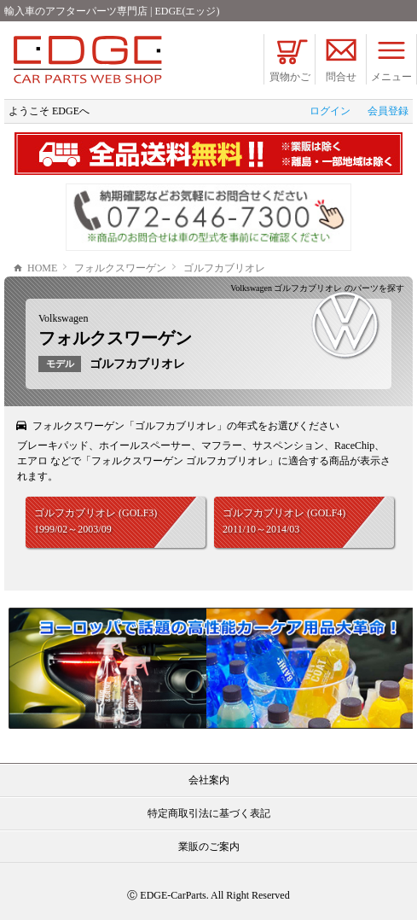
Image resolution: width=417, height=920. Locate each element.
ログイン (330, 111)
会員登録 (388, 111)
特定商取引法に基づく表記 (209, 813)
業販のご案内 (209, 847)
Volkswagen (63, 318)
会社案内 (208, 780)
